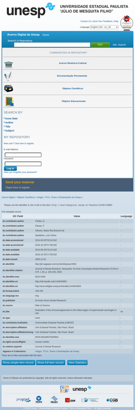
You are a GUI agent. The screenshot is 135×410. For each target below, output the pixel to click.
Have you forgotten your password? (20, 172)
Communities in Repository (68, 52)
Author (9, 122)
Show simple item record (18, 362)
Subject (9, 130)
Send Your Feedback (102, 21)
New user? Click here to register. (19, 143)
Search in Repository (20, 40)
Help (116, 21)
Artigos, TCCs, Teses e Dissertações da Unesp (59, 197)
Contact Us (86, 21)
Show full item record (50, 362)
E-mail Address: (11, 149)
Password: (9, 158)
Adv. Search (119, 44)
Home (46, 34)
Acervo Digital (8, 197)
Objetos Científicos (26, 197)
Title (7, 126)
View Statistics (77, 362)
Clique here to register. (17, 187)
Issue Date (11, 118)
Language (99, 27)
